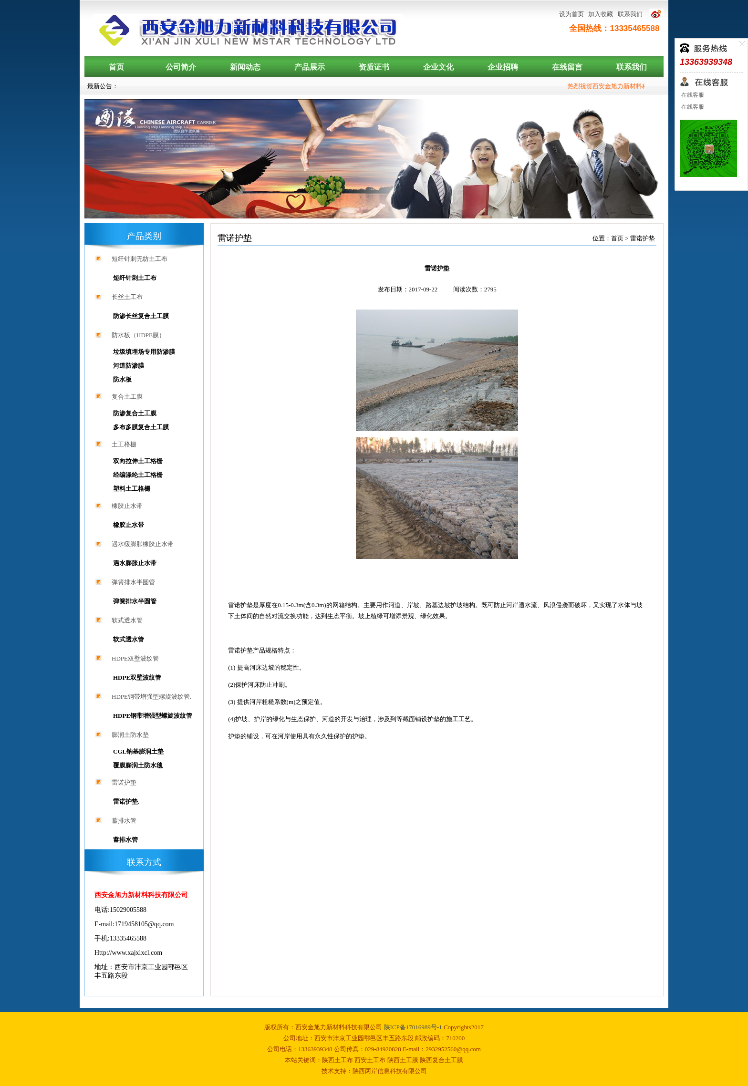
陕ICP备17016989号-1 (414, 1027)
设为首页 (571, 14)
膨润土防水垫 (130, 734)
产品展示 (309, 67)
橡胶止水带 (127, 505)
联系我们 (630, 14)
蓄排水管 (124, 820)
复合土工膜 (127, 396)
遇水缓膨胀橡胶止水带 (143, 544)
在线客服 (692, 95)
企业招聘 (503, 67)
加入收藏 (600, 14)
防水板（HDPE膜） (138, 335)
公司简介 (181, 67)
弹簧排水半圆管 (133, 582)
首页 (116, 67)
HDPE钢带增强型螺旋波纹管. (151, 696)
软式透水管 (127, 620)
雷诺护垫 (124, 782)
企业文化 (438, 67)
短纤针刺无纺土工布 (139, 258)
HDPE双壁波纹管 (135, 658)
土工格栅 (124, 444)
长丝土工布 (127, 296)
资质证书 (374, 67)
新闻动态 (245, 67)
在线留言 (567, 67)
